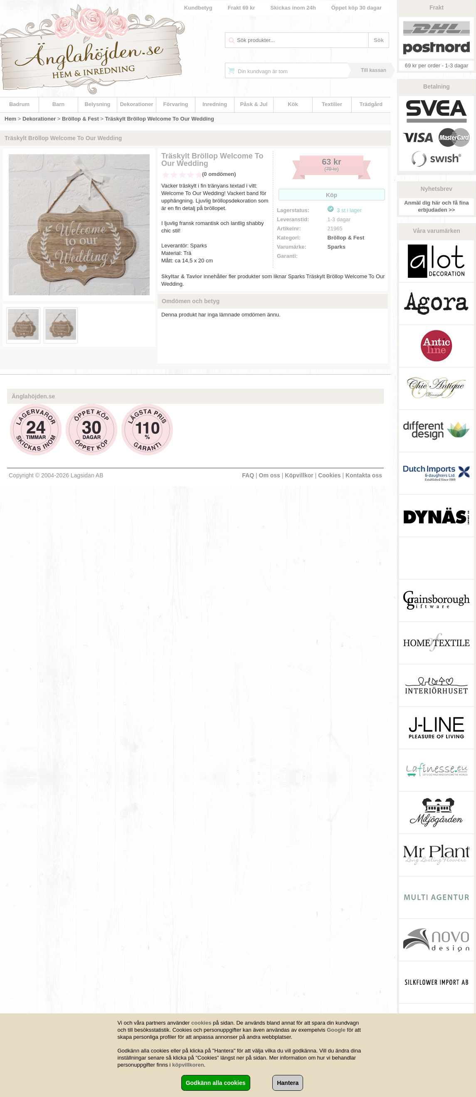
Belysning (97, 104)
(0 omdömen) (219, 174)
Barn (58, 104)
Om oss (269, 475)
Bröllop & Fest (80, 119)
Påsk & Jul (254, 104)
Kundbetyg (198, 8)
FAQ (248, 475)
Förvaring (175, 104)
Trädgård (371, 104)
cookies (201, 1023)
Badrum (19, 104)
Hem (10, 119)
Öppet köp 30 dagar (356, 8)
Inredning (214, 104)
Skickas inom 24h (293, 8)
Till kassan (373, 70)
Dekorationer (136, 104)
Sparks (336, 247)
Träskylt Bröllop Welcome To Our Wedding (159, 119)
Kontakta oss (363, 475)
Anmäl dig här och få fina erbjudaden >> (436, 206)
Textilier (332, 104)
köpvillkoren (188, 1065)
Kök (293, 104)
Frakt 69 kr (241, 8)
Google (336, 1030)
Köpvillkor (299, 475)
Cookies (329, 475)
